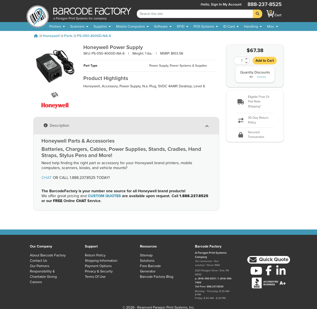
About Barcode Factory (48, 255)
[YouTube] (256, 270)
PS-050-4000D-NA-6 (94, 36)
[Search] (257, 14)
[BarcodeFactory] (38, 13)
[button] (255, 101)
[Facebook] (268, 270)
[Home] (35, 36)
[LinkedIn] (281, 270)
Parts (68, 36)
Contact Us (38, 260)
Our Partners (39, 266)
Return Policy (95, 255)
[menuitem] (57, 26)
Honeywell (51, 36)
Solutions (147, 260)
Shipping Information (101, 260)
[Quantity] (238, 60)
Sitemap (146, 255)
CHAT (46, 178)
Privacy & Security (99, 271)
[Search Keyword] (195, 14)
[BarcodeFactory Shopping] (270, 14)
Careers (36, 282)
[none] (272, 26)
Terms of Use (95, 276)
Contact (261, 77)
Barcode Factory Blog (156, 276)
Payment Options (98, 266)
